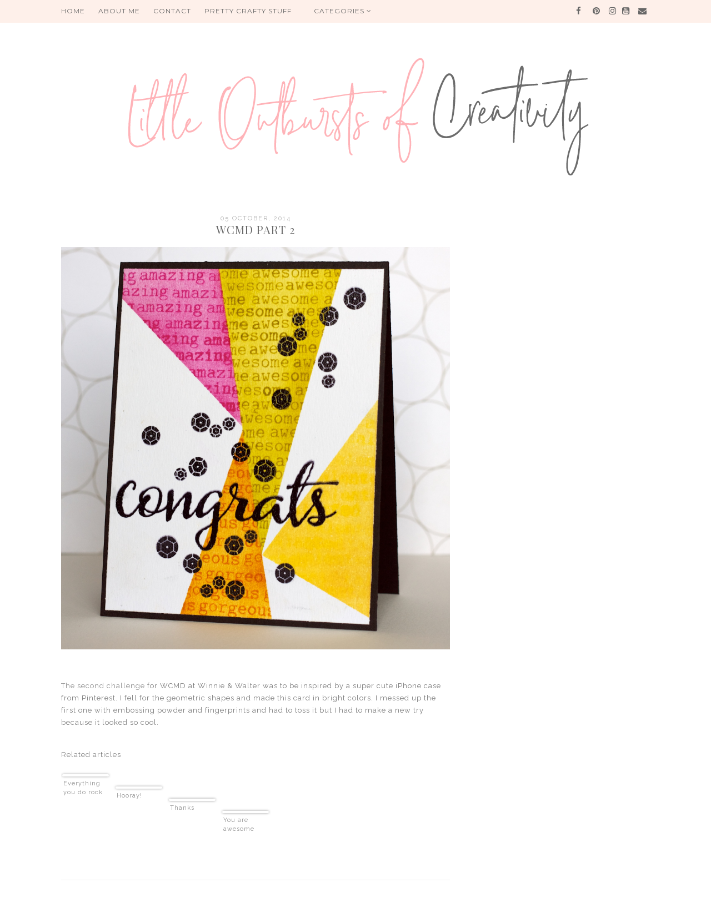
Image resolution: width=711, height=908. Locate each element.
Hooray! (129, 795)
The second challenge (103, 686)
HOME (73, 11)
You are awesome (238, 824)
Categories (343, 11)
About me (119, 11)
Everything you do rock (83, 788)
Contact (172, 11)
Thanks (182, 807)
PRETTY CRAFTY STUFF (248, 11)
